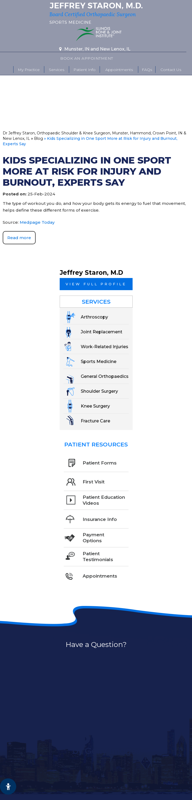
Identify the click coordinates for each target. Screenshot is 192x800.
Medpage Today (37, 222)
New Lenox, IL (115, 49)
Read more (19, 237)
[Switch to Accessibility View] (8, 786)
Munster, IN (76, 49)
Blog (38, 138)
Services (56, 69)
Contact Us (170, 69)
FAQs (147, 69)
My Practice (29, 69)
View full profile (96, 284)
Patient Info (84, 69)
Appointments (119, 69)
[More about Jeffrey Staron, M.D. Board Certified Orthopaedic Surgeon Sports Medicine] (96, 13)
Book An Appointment (86, 58)
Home (7, 69)
